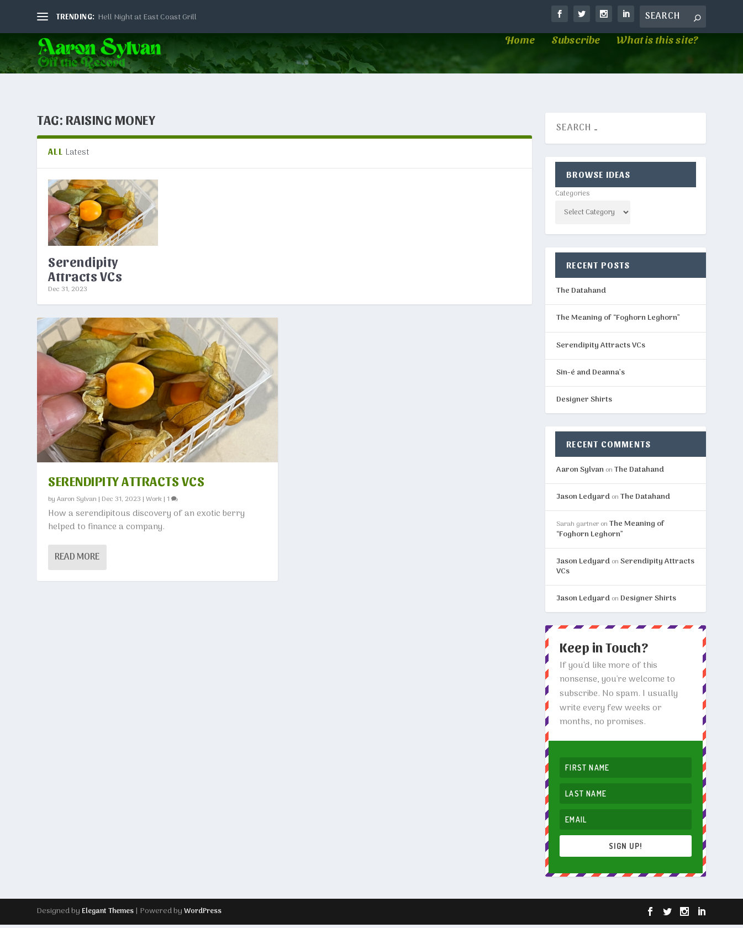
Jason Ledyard (583, 500)
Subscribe (575, 60)
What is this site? (657, 60)
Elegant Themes (108, 914)
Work (154, 502)
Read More (77, 560)
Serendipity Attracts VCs (85, 272)
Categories (572, 197)
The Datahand (581, 294)
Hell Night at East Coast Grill (147, 17)
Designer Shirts (584, 403)
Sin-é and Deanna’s (590, 376)
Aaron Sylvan (77, 502)
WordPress (203, 914)
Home (520, 60)
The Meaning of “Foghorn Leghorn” (618, 321)
